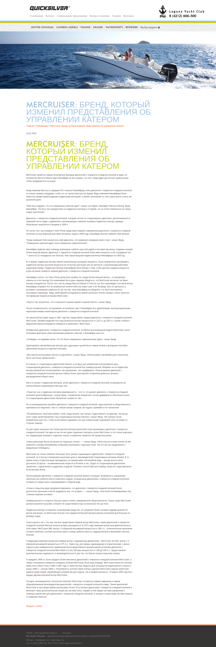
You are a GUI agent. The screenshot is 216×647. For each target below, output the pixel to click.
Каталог (50, 15)
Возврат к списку (34, 606)
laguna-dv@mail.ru (73, 643)
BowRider (132, 27)
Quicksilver (50, 8)
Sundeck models (67, 27)
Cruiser (98, 27)
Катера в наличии (99, 15)
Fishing (86, 27)
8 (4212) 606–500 (182, 15)
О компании (36, 15)
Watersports (115, 27)
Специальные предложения (72, 15)
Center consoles (43, 27)
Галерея (116, 15)
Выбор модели (150, 27)
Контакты (128, 15)
